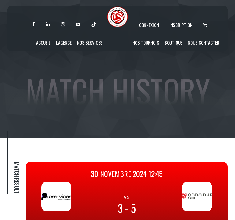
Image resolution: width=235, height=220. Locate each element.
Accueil (43, 42)
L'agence (64, 42)
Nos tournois (145, 42)
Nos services (90, 42)
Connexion (149, 25)
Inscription (180, 25)
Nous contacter (203, 42)
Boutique (173, 42)
